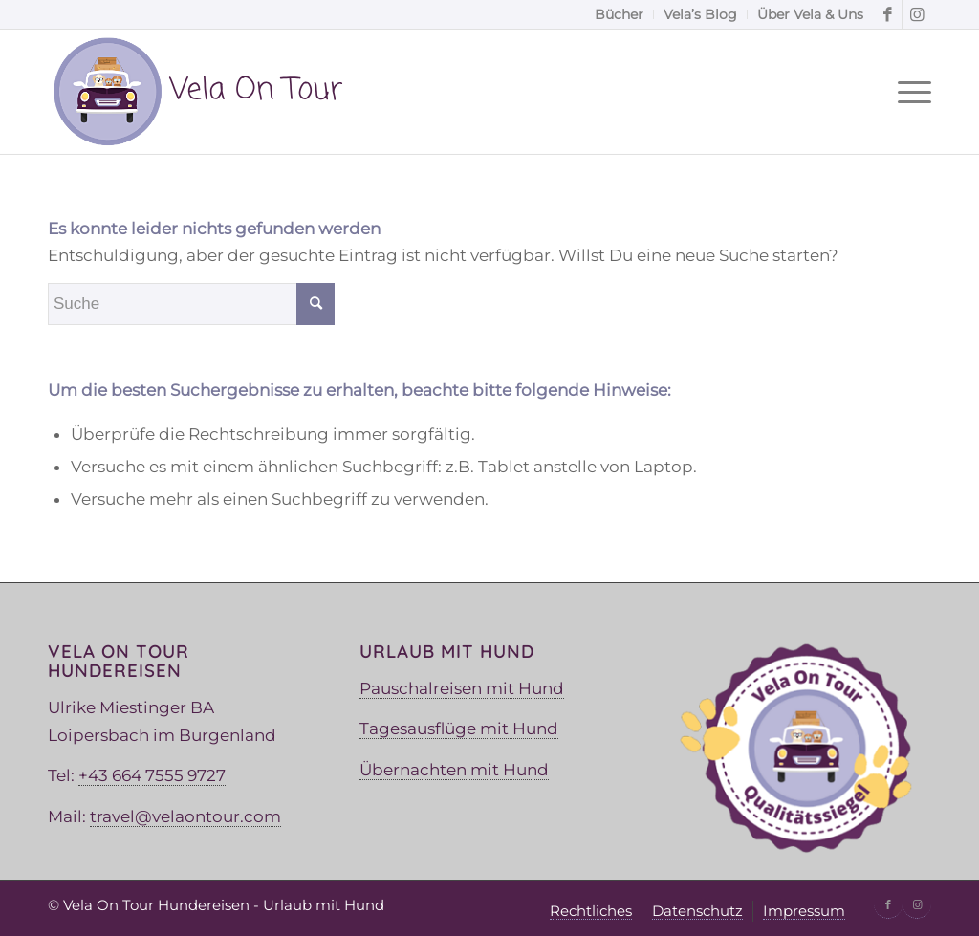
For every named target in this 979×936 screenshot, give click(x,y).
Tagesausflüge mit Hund (458, 728)
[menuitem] (619, 14)
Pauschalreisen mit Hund (461, 688)
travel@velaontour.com (185, 816)
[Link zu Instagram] (917, 14)
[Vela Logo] (197, 92)
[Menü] (908, 92)
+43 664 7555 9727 (152, 775)
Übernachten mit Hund (454, 769)
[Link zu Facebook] (888, 14)
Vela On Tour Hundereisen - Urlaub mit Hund (223, 905)
